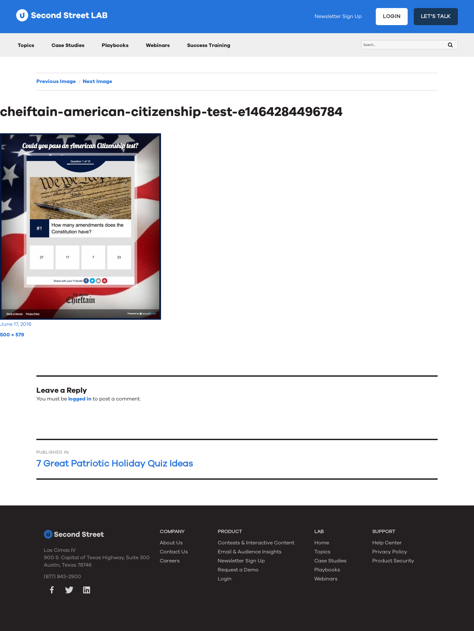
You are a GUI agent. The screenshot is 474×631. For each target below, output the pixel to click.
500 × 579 (12, 334)
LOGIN (392, 16)
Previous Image (56, 81)
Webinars (158, 45)
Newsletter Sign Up (338, 16)
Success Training (208, 45)
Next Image (97, 81)
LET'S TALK (436, 16)
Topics (26, 45)
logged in (79, 398)
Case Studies (68, 45)
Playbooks (115, 45)
